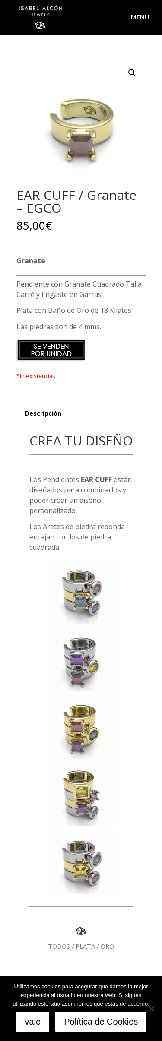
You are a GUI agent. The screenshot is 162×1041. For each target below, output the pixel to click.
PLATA (85, 946)
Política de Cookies (101, 1021)
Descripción (43, 413)
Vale (32, 1021)
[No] (151, 1008)
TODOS (59, 946)
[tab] (81, 413)
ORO (107, 946)
